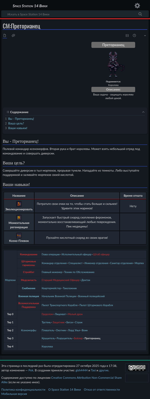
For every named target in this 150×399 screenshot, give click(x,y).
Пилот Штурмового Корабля (96, 305)
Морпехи (10, 280)
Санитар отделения (121, 263)
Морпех (139, 263)
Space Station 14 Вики (30, 5)
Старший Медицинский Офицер (60, 280)
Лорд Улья (74, 330)
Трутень (46, 322)
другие (104, 370)
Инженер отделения (96, 263)
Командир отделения (54, 263)
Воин (85, 330)
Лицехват (60, 314)
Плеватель (48, 330)
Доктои (85, 280)
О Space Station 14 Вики (64, 389)
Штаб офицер (101, 254)
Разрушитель (64, 338)
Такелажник (70, 288)
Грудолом (47, 314)
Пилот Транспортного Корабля (60, 305)
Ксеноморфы (28, 330)
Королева (47, 346)
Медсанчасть (29, 280)
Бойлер (78, 338)
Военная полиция (28, 296)
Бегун (69, 322)
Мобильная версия (14, 393)
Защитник (58, 322)
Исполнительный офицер (76, 254)
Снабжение (28, 288)
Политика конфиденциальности (23, 389)
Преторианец (92, 338)
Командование (28, 254)
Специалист (76, 263)
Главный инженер (52, 272)
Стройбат (28, 272)
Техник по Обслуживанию (79, 272)
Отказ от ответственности (102, 389)
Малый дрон (75, 314)
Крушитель (48, 338)
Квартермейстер (51, 288)
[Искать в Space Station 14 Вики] (75, 14)
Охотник (61, 330)
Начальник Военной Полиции (59, 296)
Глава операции (51, 254)
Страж (79, 322)
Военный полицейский (91, 296)
